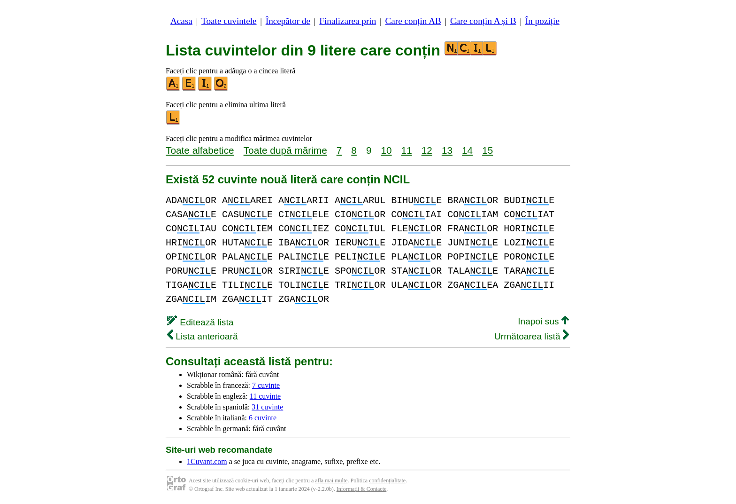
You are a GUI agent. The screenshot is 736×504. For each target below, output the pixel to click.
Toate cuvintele (228, 21)
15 (487, 150)
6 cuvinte (262, 418)
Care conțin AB (413, 21)
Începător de (288, 21)
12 (427, 150)
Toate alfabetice (200, 150)
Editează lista (200, 322)
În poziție (542, 21)
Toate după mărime (285, 150)
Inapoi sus (543, 321)
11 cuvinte (265, 396)
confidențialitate (387, 480)
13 (447, 150)
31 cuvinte (267, 407)
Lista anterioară (202, 336)
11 (406, 150)
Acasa (181, 21)
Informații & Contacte (362, 489)
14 (467, 150)
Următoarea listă (531, 336)
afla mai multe (331, 480)
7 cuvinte (266, 385)
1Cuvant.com (207, 461)
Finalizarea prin (347, 21)
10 (386, 150)
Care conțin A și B (483, 21)
